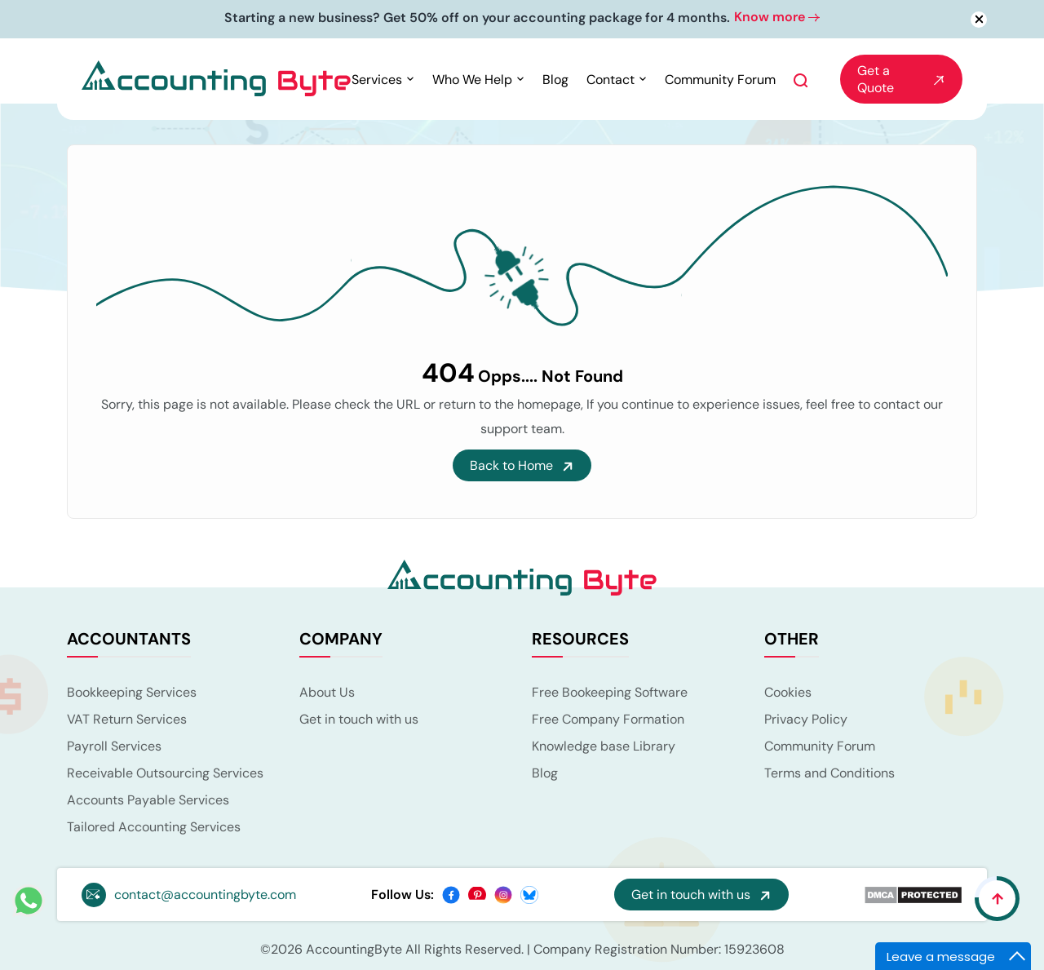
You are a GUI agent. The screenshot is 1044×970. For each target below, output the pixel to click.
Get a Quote (901, 79)
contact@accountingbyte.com (205, 894)
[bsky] (529, 893)
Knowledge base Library (603, 746)
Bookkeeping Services (132, 692)
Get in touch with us (358, 719)
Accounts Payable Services (148, 799)
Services (377, 79)
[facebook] (451, 893)
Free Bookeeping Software (610, 692)
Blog (555, 79)
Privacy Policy (805, 719)
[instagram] (503, 893)
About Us (327, 692)
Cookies (788, 692)
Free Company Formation (608, 719)
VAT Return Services (127, 719)
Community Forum (720, 79)
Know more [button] (777, 16)
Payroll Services (114, 746)
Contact (610, 79)
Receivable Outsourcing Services (165, 773)
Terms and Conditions (829, 773)
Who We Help (472, 79)
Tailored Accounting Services (154, 826)
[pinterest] (477, 893)
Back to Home (522, 465)
